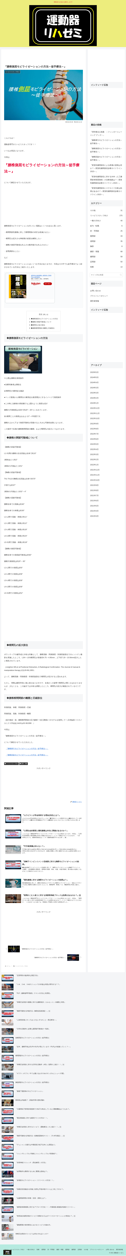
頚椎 (37, 1250)
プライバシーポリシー (99, 296)
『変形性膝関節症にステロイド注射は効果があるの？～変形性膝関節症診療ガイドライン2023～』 (106, 191)
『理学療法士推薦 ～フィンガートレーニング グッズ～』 (106, 133)
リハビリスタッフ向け (11, 764)
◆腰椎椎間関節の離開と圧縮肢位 (43, 328)
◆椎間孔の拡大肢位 (38, 325)
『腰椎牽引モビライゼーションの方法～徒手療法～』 (27, 749)
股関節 (67, 1250)
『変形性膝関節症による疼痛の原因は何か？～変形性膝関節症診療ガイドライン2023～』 (106, 168)
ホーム (6, 1250)
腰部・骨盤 (23, 764)
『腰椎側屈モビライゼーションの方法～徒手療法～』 (106, 150)
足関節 (79, 1250)
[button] (121, 275)
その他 (86, 1250)
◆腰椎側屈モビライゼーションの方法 (44, 319)
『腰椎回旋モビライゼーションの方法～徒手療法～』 (27, 755)
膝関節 (73, 1250)
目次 (40, 314)
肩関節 (43, 1250)
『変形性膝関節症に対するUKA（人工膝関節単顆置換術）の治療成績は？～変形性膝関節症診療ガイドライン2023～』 (106, 180)
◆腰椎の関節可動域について (41, 322)
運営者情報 (94, 301)
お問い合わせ (95, 291)
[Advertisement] (43, 57)
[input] (106, 275)
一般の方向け (30, 1250)
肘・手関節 (50, 1250)
